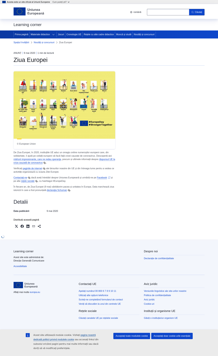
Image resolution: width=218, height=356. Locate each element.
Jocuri (61, 34)
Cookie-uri (149, 304)
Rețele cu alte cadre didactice (99, 34)
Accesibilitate (20, 266)
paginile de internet (32, 168)
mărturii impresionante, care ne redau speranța (37, 159)
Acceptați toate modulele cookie (132, 336)
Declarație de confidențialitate (159, 258)
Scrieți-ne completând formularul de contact (101, 299)
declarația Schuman (57, 190)
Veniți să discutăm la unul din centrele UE (100, 304)
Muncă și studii (123, 34)
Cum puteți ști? (60, 2)
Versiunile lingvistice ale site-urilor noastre (165, 291)
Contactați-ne (20, 177)
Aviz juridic (149, 299)
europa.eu (35, 292)
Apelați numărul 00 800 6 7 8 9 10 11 (97, 291)
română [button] (135, 12)
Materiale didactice (40, 34)
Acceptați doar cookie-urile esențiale (172, 336)
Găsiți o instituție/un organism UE (161, 318)
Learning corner (24, 251)
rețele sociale (27, 181)
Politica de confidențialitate (157, 295)
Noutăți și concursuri (144, 34)
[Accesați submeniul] (53, 34)
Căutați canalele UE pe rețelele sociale (98, 318)
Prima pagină (21, 34)
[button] (16, 226)
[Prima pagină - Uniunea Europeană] (29, 11)
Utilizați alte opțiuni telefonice (93, 295)
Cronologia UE (73, 34)
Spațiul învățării (21, 42)
